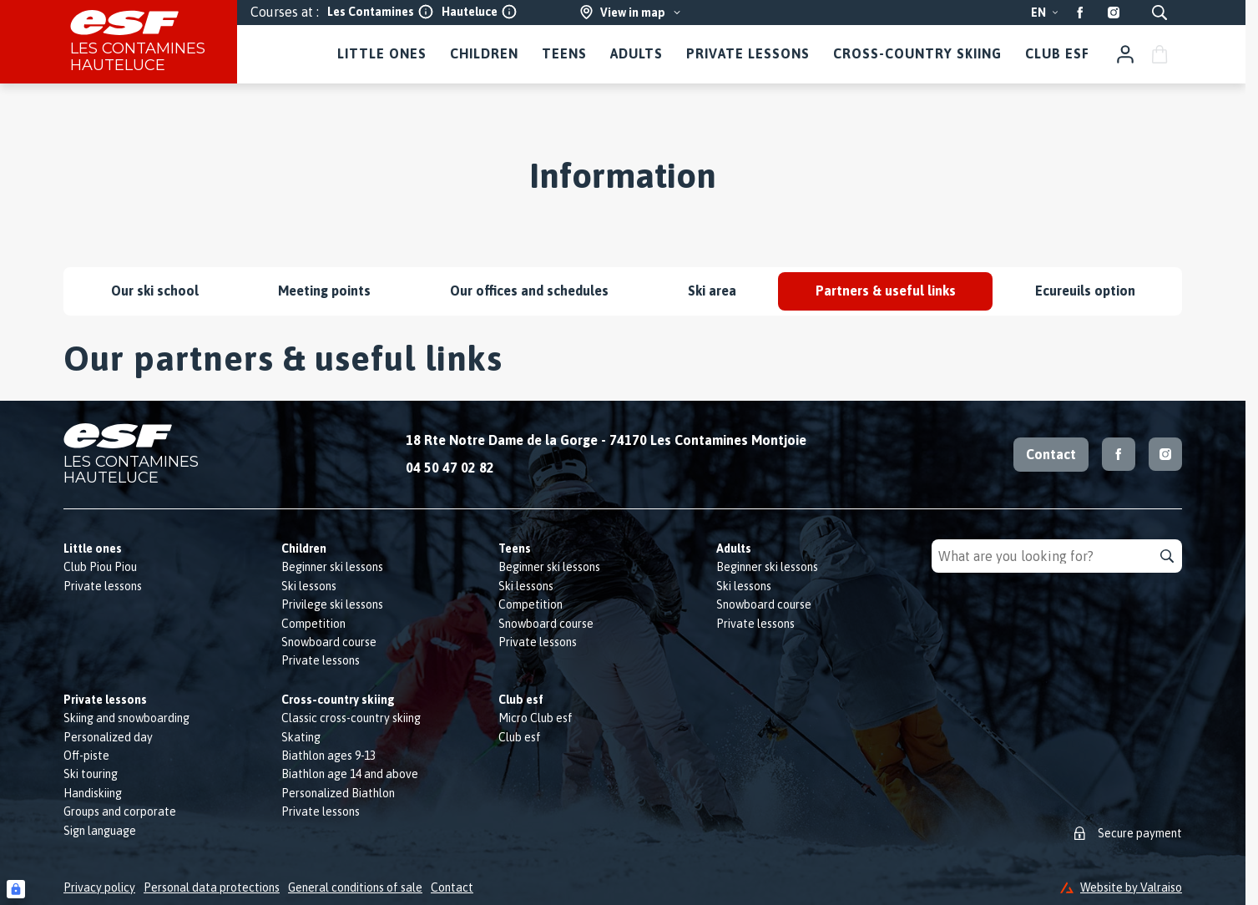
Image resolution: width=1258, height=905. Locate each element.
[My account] (1125, 54)
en (1045, 12)
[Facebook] (1080, 12)
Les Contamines (380, 11)
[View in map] (630, 12)
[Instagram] (1113, 12)
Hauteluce (479, 11)
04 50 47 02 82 (450, 467)
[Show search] (1159, 12)
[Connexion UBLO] (16, 889)
